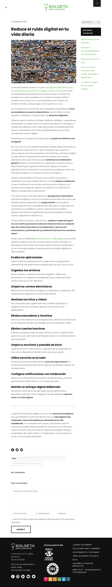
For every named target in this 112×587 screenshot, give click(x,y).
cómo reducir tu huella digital (50, 238)
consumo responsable (27, 458)
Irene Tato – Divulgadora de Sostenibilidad (87, 571)
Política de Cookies (21, 570)
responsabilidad (19, 463)
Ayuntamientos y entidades (86, 552)
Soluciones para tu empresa (86, 548)
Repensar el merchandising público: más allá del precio (90, 51)
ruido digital (35, 463)
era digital (45, 458)
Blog (75, 560)
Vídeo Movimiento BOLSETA (86, 556)
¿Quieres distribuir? (82, 545)
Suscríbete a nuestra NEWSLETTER (83, 564)
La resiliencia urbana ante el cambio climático (89, 85)
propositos (58, 458)
